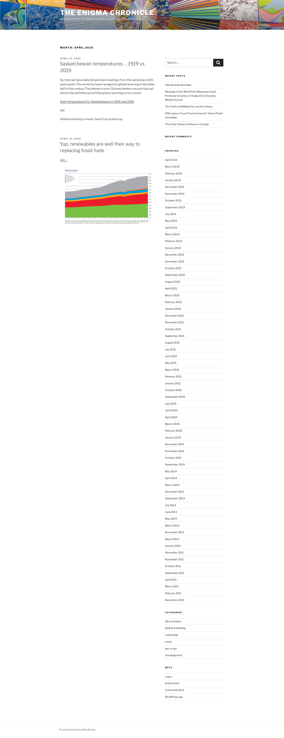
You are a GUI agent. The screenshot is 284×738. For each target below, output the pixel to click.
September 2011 (174, 572)
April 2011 (171, 579)
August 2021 (172, 342)
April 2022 (171, 288)
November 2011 (174, 559)
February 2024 (173, 173)
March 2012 (172, 539)
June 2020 (171, 410)
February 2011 (173, 593)
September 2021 (175, 335)
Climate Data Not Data (178, 84)
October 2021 (173, 329)
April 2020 (171, 417)
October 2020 (173, 390)
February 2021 (173, 376)
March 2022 (172, 295)
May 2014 (171, 471)
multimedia (171, 634)
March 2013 (172, 525)
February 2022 (173, 302)
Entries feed (172, 683)
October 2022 (173, 268)
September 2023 (175, 207)
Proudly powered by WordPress (77, 729)
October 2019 (173, 457)
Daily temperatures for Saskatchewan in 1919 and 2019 (97, 101)
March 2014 (172, 484)
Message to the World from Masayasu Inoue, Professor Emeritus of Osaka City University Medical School (191, 95)
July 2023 (170, 214)
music (168, 641)
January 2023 (173, 247)
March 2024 (172, 166)
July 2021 (170, 349)
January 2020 (173, 437)
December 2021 (174, 315)
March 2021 (172, 369)
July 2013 (170, 505)
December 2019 (174, 444)
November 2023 (174, 193)
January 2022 (173, 308)
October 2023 (173, 200)
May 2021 (171, 362)
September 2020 (175, 396)
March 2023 (172, 234)
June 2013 (171, 511)
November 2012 (174, 532)
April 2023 (171, 227)
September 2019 (175, 464)
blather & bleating (175, 628)
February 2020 (173, 430)
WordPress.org (173, 696)
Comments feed (174, 689)
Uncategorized (173, 655)
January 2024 (173, 180)
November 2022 (174, 261)
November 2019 (174, 451)
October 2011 (173, 566)
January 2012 (173, 545)
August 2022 (172, 281)
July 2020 (170, 403)
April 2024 (171, 159)
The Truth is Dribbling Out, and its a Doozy (189, 106)
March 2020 (172, 423)
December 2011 (174, 552)
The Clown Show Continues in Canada (187, 124)
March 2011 (172, 586)
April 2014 (171, 478)
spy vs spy (171, 648)
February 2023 (173, 240)
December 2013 (174, 491)
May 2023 (171, 220)
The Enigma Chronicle (107, 13)
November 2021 (174, 322)
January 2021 (173, 383)
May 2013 (171, 518)
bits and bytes (173, 621)
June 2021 (171, 356)
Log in (168, 676)
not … (63, 160)
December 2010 (174, 599)
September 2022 (175, 274)
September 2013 (175, 498)
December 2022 (174, 254)
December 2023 (174, 186)
